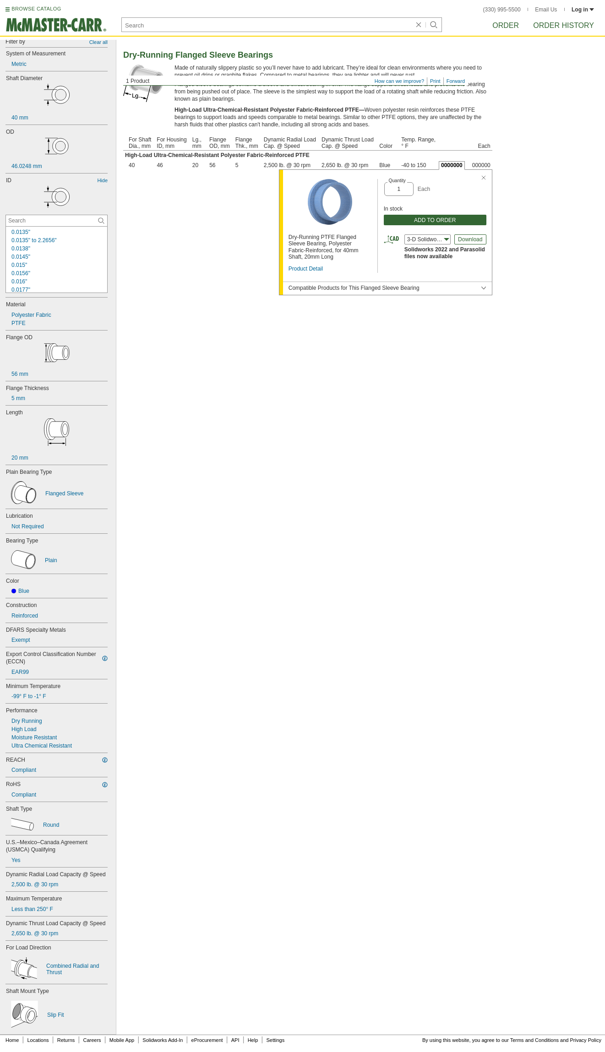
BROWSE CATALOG (36, 8)
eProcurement (207, 1040)
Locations (38, 1040)
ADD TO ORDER (435, 220)
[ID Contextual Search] (56, 221)
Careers (92, 1040)
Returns (66, 1040)
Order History (563, 25)
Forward (456, 81)
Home (12, 1040)
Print (435, 81)
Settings (275, 1040)
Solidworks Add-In (162, 1040)
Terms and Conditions (534, 1040)
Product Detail (306, 269)
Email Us (546, 9)
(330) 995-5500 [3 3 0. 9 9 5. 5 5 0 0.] (502, 9)
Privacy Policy (585, 1040)
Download (470, 239)
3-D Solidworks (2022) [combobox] (429, 239)
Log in (583, 9)
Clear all (98, 42)
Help (253, 1040)
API (235, 1040)
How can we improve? (399, 81)
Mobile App (121, 1040)
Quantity (397, 180)
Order (505, 25)
